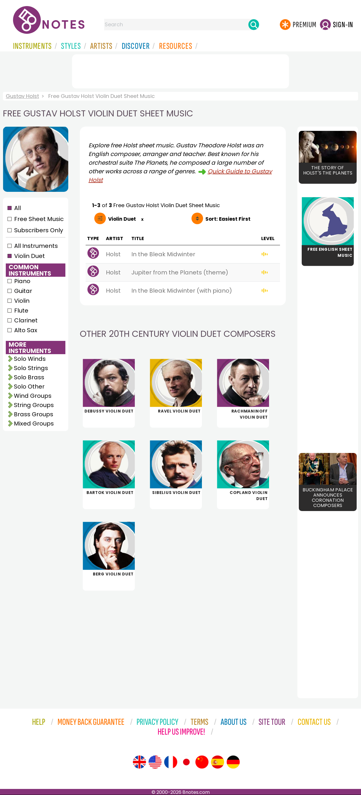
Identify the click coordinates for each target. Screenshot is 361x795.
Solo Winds (30, 359)
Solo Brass (29, 377)
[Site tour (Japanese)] (186, 762)
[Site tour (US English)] (155, 762)
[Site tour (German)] (233, 762)
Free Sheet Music (39, 219)
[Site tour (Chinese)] (202, 762)
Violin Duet (29, 256)
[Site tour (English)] (139, 762)
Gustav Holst (22, 96)
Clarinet (26, 320)
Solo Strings (31, 368)
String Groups (34, 405)
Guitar (23, 291)
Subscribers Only (38, 230)
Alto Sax (25, 330)
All (17, 208)
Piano (22, 281)
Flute (21, 311)
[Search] (253, 24)
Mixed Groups (34, 423)
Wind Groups (32, 396)
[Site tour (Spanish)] (217, 762)
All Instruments (36, 246)
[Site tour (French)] (170, 762)
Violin (22, 301)
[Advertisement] (180, 70)
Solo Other (29, 386)
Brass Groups (33, 414)
